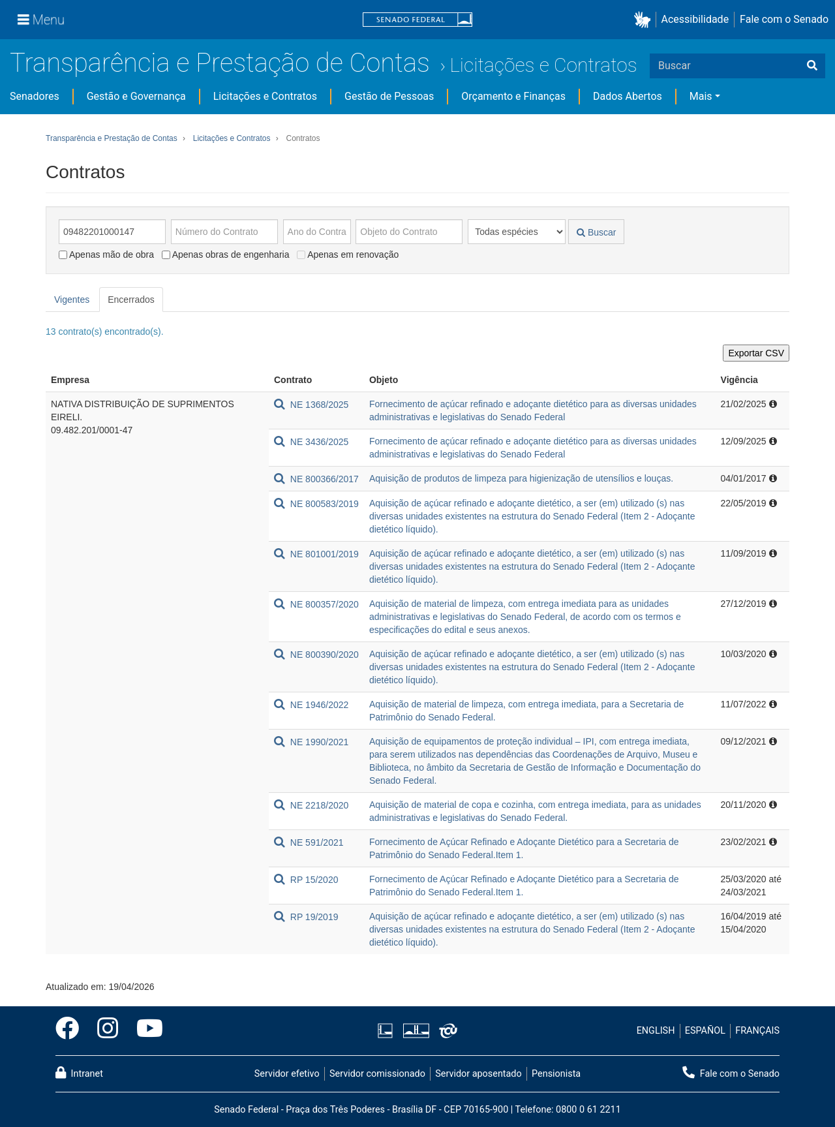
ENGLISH (656, 1030)
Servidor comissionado (377, 1073)
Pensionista (556, 1073)
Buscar (596, 232)
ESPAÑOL (705, 1030)
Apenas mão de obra (106, 254)
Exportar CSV (756, 353)
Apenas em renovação (348, 254)
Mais (701, 96)
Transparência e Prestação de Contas (220, 63)
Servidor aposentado (478, 1073)
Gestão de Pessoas (389, 96)
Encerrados (131, 299)
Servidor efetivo (287, 1073)
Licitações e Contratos (543, 65)
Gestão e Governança (136, 96)
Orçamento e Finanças (513, 96)
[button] (645, 20)
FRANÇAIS (757, 1030)
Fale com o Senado (784, 19)
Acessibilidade (695, 19)
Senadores (34, 96)
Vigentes (71, 299)
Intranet (79, 1072)
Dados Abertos (627, 96)
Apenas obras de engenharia (226, 254)
